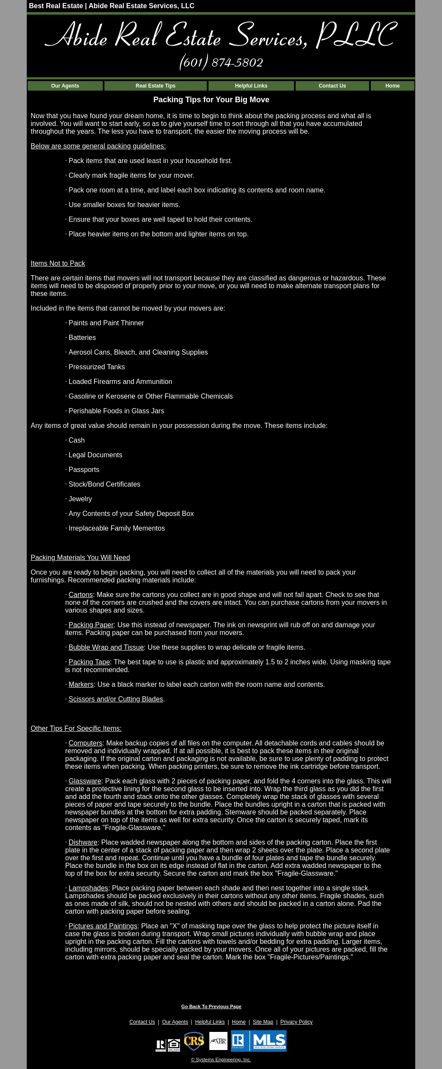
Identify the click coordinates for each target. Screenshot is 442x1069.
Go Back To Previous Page (211, 1006)
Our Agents (65, 86)
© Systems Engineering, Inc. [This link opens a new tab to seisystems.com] (221, 1059)
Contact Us (332, 86)
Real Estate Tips (155, 86)
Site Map (263, 1022)
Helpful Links (251, 86)
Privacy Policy (297, 1022)
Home (392, 86)
